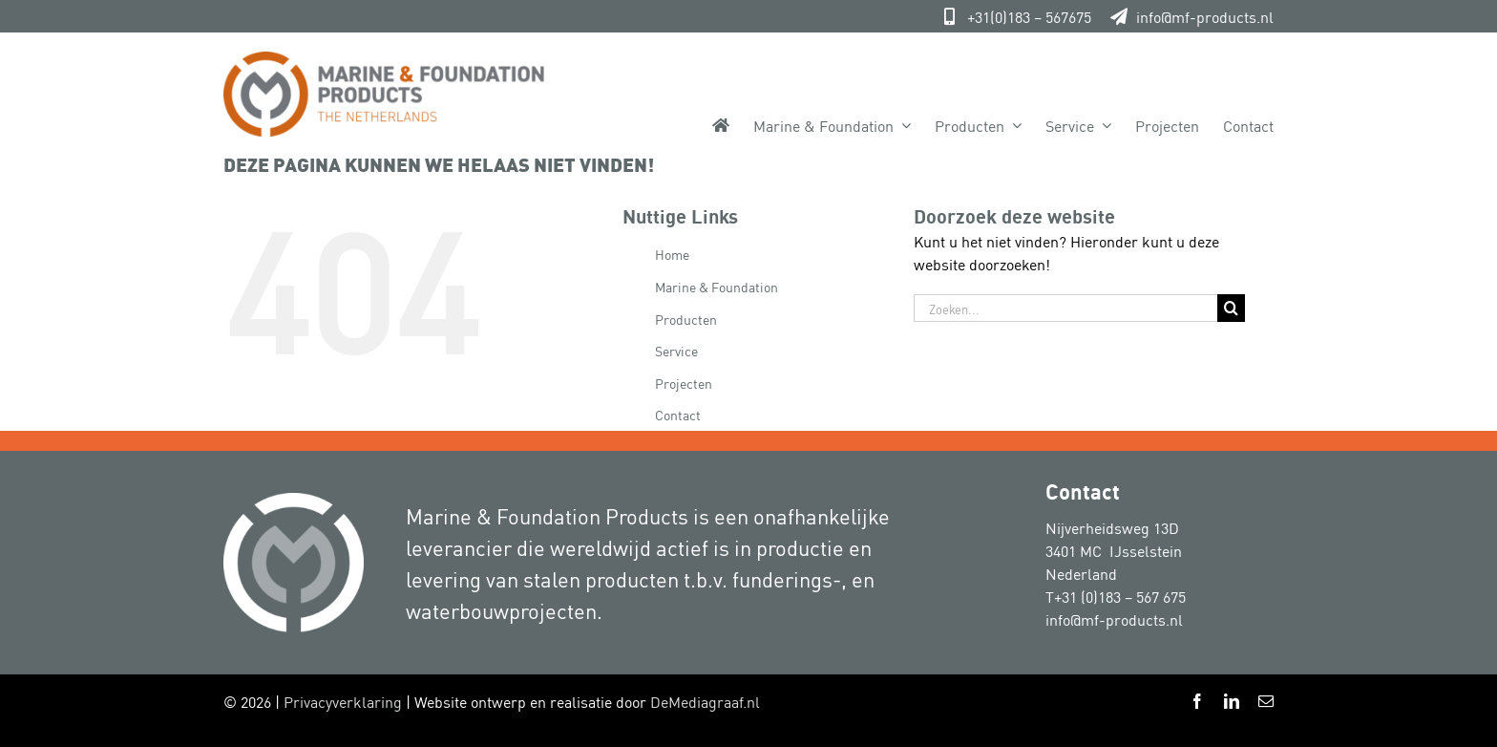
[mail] (1266, 701)
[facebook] (1197, 701)
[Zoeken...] (1065, 308)
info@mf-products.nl (1205, 16)
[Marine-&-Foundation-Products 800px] (384, 59)
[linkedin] (1231, 701)
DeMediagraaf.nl (705, 701)
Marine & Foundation (716, 286)
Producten (686, 318)
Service (676, 350)
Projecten (683, 383)
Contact (678, 414)
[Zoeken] (1231, 308)
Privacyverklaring (343, 701)
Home (672, 254)
